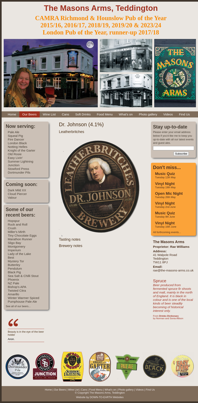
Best (11, 257)
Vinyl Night (165, 184)
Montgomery (16, 246)
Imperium (14, 250)
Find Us (184, 114)
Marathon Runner (20, 239)
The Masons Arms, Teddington (101, 8)
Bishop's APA (17, 287)
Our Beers (29, 114)
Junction (13, 165)
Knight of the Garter (21, 150)
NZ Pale (13, 283)
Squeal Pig (15, 135)
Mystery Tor (16, 261)
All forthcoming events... (167, 232)
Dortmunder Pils (19, 172)
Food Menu (105, 114)
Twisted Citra (17, 290)
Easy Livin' (15, 157)
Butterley (14, 265)
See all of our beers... (18, 306)
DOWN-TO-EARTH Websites (107, 397)
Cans (65, 114)
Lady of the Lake (19, 254)
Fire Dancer (16, 139)
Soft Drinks (83, 114)
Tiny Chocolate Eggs (22, 235)
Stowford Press (18, 168)
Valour (12, 197)
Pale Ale (13, 132)
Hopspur (14, 221)
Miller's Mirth (16, 232)
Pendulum (15, 268)
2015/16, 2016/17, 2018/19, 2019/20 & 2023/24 (100, 25)
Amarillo (13, 294)
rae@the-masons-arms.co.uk (173, 270)
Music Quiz (165, 174)
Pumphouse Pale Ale (22, 301)
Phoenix (13, 279)
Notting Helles (17, 146)
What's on (126, 114)
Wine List (49, 114)
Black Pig (14, 272)
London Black (17, 143)
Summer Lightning (20, 161)
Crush (12, 228)
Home (12, 114)
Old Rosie (14, 154)
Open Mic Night (169, 193)
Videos (168, 114)
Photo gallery (148, 114)
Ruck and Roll (17, 224)
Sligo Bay (14, 243)
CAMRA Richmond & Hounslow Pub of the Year (100, 18)
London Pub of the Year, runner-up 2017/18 (101, 32)
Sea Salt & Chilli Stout (23, 276)
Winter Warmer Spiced (23, 298)
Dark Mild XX (17, 190)
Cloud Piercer (17, 194)
